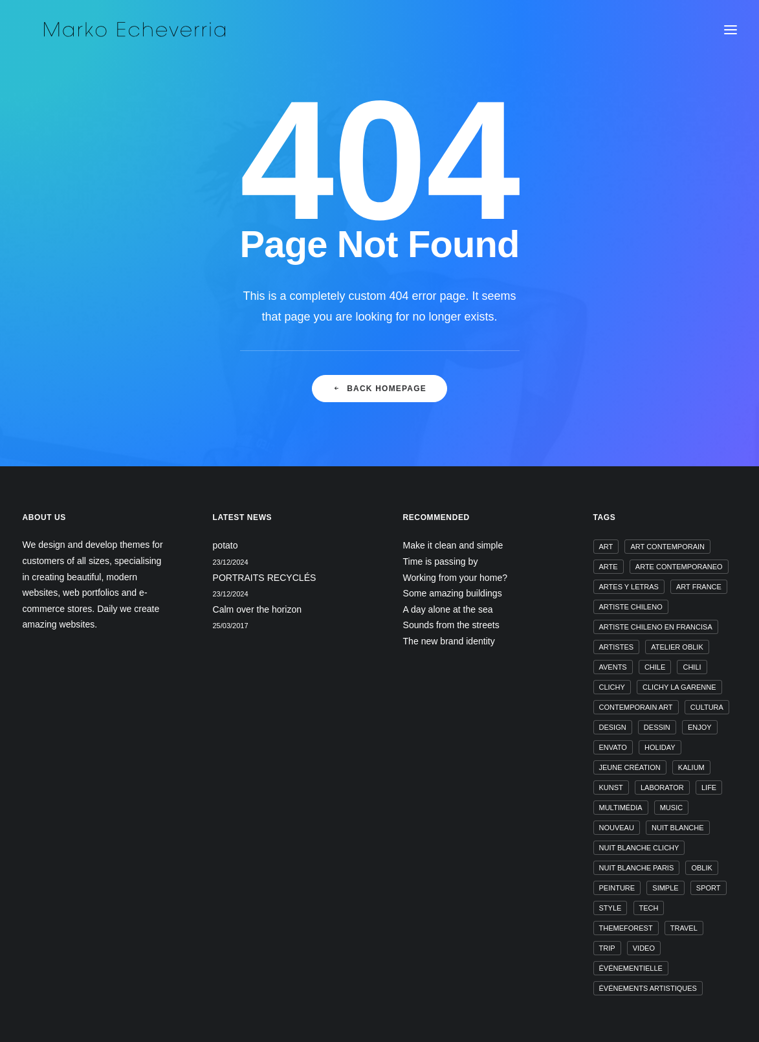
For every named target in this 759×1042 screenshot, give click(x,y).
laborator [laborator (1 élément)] (662, 787)
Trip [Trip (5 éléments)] (607, 948)
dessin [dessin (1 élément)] (657, 727)
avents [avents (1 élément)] (613, 667)
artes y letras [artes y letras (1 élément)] (629, 587)
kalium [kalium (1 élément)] (691, 767)
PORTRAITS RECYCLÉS (264, 577)
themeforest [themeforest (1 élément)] (626, 928)
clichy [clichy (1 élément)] (612, 687)
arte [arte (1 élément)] (608, 567)
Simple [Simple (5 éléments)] (665, 888)
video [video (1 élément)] (644, 948)
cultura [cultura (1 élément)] (706, 707)
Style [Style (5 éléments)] (610, 908)
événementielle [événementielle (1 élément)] (631, 968)
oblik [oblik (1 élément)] (701, 868)
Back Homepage (379, 398)
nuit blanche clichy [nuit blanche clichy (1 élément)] (639, 848)
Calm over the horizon (257, 609)
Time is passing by (440, 561)
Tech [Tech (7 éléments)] (649, 908)
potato (225, 545)
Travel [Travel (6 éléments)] (684, 928)
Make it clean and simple (453, 545)
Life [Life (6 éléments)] (708, 787)
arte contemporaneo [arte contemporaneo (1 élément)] (679, 567)
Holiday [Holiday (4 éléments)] (659, 747)
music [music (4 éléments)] (671, 807)
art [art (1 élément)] (606, 546)
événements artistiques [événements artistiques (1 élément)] (648, 988)
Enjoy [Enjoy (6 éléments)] (700, 727)
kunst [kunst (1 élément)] (611, 787)
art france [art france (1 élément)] (698, 587)
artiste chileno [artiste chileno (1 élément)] (631, 607)
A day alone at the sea (448, 609)
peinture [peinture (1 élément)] (617, 888)
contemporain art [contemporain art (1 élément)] (636, 707)
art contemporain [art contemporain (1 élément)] (667, 546)
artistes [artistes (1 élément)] (616, 647)
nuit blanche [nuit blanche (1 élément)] (677, 828)
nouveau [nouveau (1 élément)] (616, 828)
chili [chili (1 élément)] (692, 667)
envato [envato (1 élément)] (613, 747)
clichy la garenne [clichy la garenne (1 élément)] (679, 687)
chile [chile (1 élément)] (654, 667)
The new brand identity (449, 641)
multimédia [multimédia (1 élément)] (621, 807)
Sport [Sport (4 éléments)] (708, 888)
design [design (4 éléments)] (612, 727)
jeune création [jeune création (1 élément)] (630, 767)
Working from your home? (455, 577)
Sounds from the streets (451, 625)
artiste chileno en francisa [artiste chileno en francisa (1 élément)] (655, 627)
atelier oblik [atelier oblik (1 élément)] (677, 647)
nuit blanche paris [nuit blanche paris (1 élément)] (636, 868)
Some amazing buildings (452, 593)
